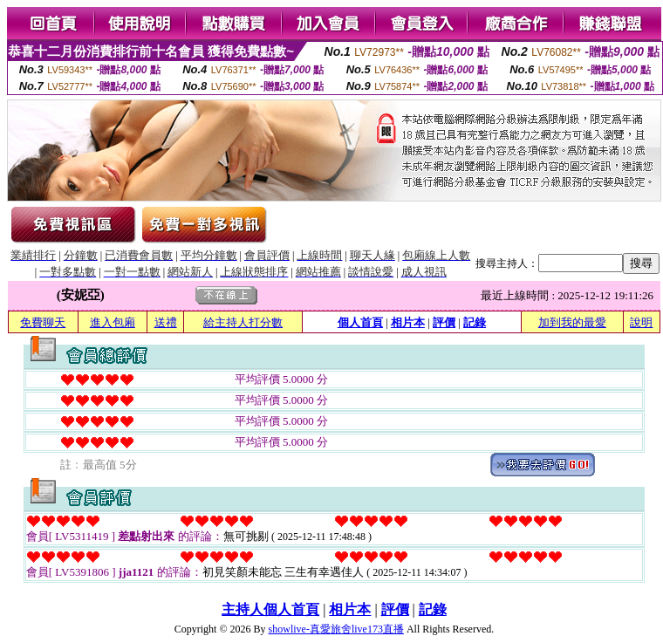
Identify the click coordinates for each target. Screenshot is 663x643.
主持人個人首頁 (270, 609)
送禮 (165, 322)
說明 (641, 322)
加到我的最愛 (572, 322)
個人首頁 (360, 322)
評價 (444, 322)
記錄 (474, 322)
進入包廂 (112, 322)
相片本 (408, 322)
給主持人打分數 (243, 322)
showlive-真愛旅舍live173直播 (336, 629)
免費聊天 (42, 322)
